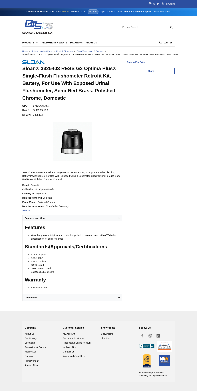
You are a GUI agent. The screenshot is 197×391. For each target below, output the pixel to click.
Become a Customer (73, 338)
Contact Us (68, 351)
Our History (31, 338)
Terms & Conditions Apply (137, 11)
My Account (69, 333)
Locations (30, 342)
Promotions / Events (35, 347)
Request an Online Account (77, 342)
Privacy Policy (32, 360)
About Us (29, 333)
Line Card (106, 338)
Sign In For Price (136, 62)
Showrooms (107, 333)
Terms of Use (31, 365)
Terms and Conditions (74, 356)
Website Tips (69, 347)
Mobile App (30, 351)
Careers (29, 356)
